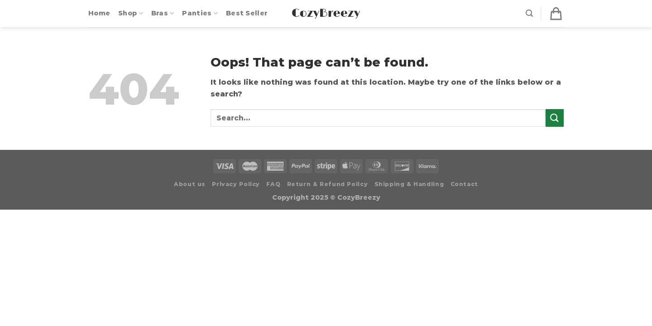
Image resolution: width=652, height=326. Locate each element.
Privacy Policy (236, 184)
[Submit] (555, 118)
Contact (464, 184)
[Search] (529, 13)
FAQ (273, 184)
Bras (162, 13)
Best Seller (247, 13)
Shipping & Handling (409, 184)
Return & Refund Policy (327, 184)
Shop (130, 13)
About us (190, 184)
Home (99, 13)
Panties (200, 13)
